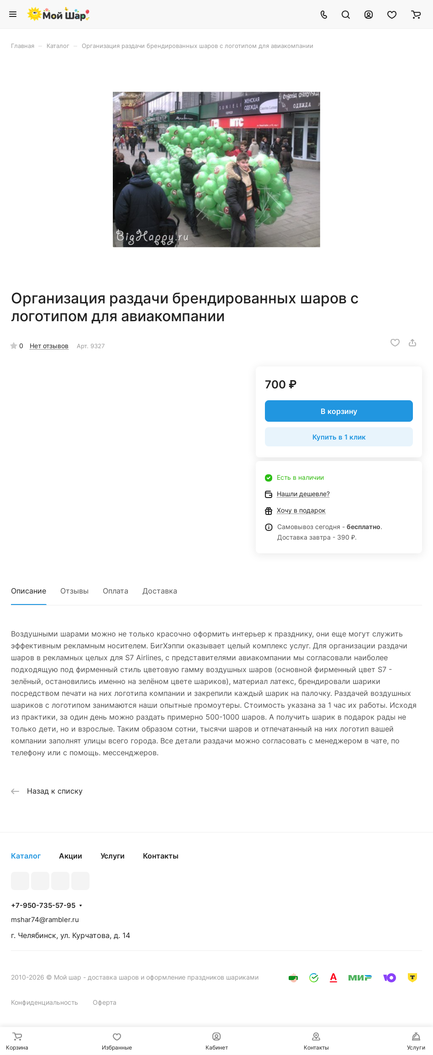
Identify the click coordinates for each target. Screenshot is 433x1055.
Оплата (115, 590)
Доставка (160, 590)
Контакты (161, 855)
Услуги (112, 855)
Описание (28, 590)
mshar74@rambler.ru (45, 919)
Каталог (26, 855)
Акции (70, 855)
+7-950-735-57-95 (43, 905)
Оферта (104, 1002)
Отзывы (74, 590)
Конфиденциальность (44, 1002)
